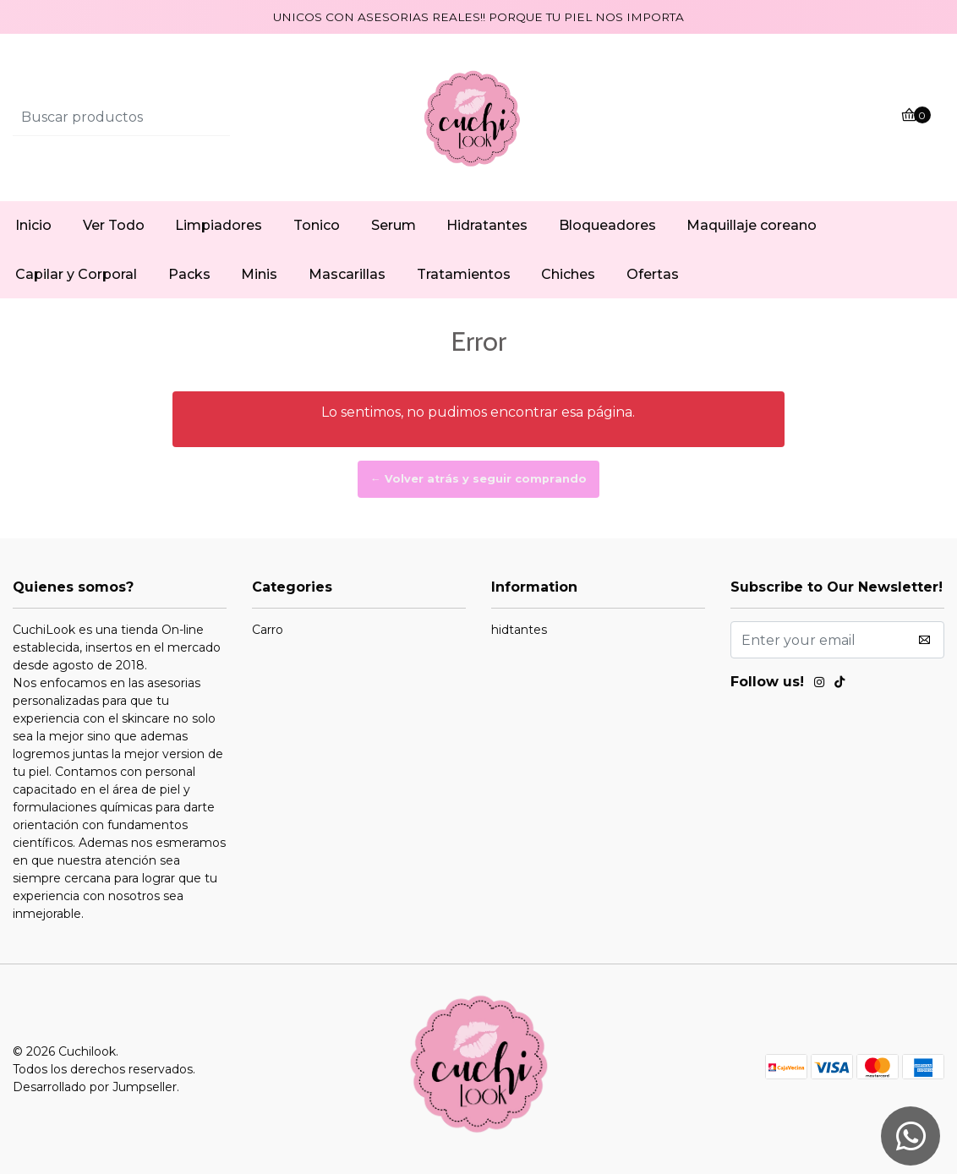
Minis (259, 274)
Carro (267, 629)
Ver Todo (114, 225)
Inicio (33, 225)
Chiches (568, 274)
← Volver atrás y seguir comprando (478, 478)
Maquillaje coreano (751, 225)
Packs (189, 274)
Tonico (316, 225)
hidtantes (519, 629)
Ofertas (652, 274)
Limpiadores (218, 225)
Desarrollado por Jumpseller (95, 1087)
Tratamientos (464, 274)
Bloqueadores (607, 225)
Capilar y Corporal (76, 274)
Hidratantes (487, 225)
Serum (393, 225)
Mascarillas (347, 274)
